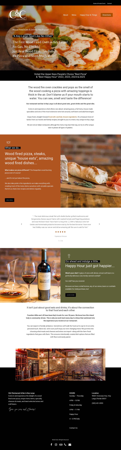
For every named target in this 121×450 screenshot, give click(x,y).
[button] (9, 200)
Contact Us (73, 428)
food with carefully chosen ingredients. (63, 117)
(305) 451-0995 (97, 403)
